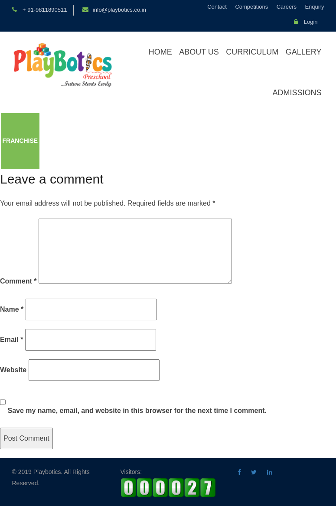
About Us (199, 52)
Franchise (20, 140)
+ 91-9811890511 (44, 9)
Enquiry (314, 6)
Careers (287, 6)
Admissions (296, 92)
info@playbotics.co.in (119, 9)
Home (160, 52)
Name (11, 309)
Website (13, 370)
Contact (217, 6)
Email (11, 339)
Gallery (304, 52)
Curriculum (252, 52)
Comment (18, 281)
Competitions (251, 6)
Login (305, 22)
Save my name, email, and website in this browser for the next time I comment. (137, 410)
